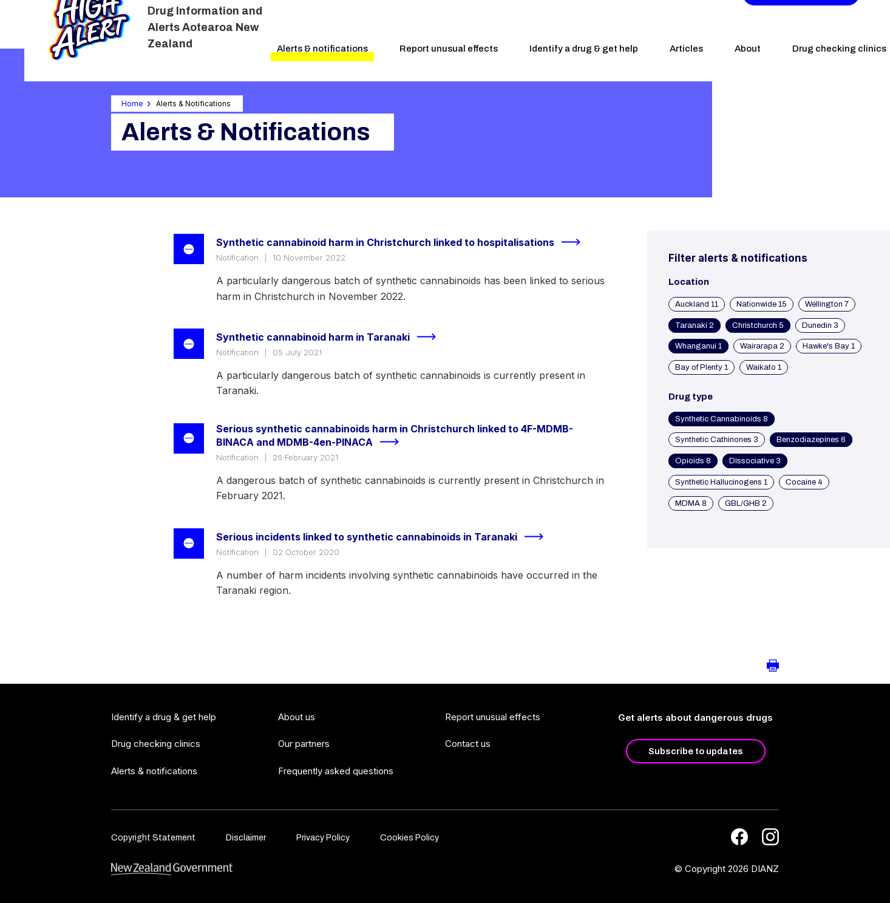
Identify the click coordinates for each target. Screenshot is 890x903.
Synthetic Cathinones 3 (716, 439)
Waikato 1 (763, 367)
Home (132, 103)
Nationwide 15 (761, 304)
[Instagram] (770, 836)
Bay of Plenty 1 (701, 367)
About (748, 48)
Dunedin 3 (820, 325)
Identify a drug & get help (583, 48)
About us (296, 717)
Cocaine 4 (804, 482)
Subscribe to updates (695, 751)
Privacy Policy (323, 837)
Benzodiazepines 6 (811, 439)
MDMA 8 (691, 503)
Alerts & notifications (322, 48)
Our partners (304, 743)
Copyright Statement (153, 837)
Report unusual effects (448, 48)
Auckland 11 (696, 304)
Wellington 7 (827, 304)
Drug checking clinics (155, 743)
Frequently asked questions (335, 771)
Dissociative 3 (755, 461)
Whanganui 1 (698, 346)
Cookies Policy (409, 837)
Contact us (468, 743)
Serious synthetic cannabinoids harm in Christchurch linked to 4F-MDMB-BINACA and (394, 436)
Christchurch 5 (758, 325)
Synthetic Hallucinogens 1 (721, 482)
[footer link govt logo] (172, 869)
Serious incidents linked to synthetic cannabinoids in (385, 537)
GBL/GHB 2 (746, 503)
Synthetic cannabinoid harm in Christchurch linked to (403, 242)
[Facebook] (739, 836)
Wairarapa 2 (762, 346)
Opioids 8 (693, 461)
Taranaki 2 (694, 325)
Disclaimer (246, 837)
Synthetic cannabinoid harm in (331, 337)
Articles (686, 48)
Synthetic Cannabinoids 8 (721, 419)
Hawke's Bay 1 (829, 346)
